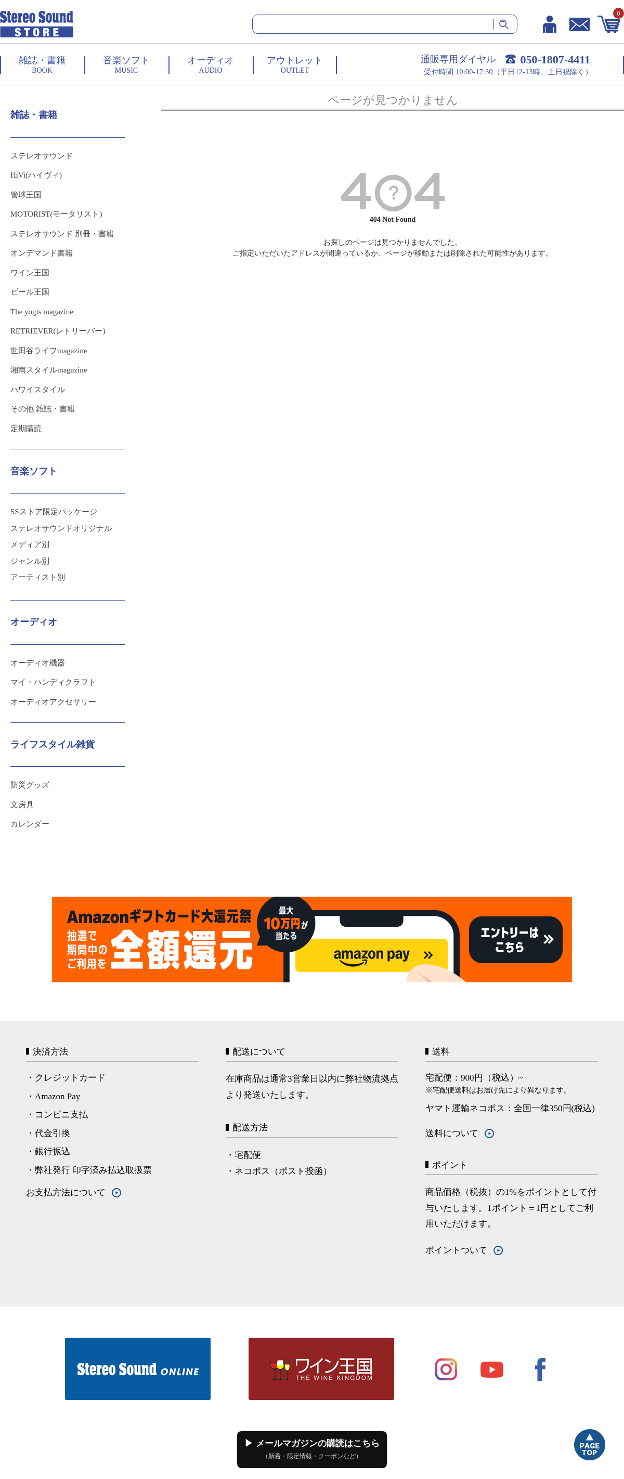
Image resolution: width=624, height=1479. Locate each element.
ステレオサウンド (41, 156)
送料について (451, 1133)
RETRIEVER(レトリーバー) (57, 331)
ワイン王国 (29, 273)
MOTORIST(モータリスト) (56, 214)
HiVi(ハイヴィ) (36, 175)
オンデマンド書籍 (41, 253)
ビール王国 (29, 292)
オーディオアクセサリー (53, 702)
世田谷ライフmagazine (48, 351)
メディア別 (29, 544)
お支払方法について (66, 1192)
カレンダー (29, 824)
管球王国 (26, 195)
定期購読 (26, 428)
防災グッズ (29, 785)
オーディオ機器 (37, 663)
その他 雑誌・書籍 (42, 409)
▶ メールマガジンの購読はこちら (311, 1449)
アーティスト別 (37, 577)
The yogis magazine (41, 312)
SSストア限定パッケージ (53, 512)
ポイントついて (456, 1250)
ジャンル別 (29, 561)
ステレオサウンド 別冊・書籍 (62, 234)
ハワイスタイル (37, 389)
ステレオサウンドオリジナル (61, 528)
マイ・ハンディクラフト (53, 682)
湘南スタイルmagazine (48, 370)
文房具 (22, 805)
